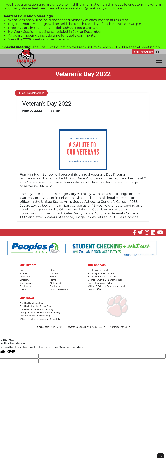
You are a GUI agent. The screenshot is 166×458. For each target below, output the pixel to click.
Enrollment (55, 286)
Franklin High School (98, 270)
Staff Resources (143, 51)
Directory (24, 280)
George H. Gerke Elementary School (105, 280)
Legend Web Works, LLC (92, 327)
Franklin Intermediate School (102, 276)
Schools (23, 273)
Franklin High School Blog (32, 303)
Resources (55, 276)
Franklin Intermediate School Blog (36, 309)
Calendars (55, 273)
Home (23, 270)
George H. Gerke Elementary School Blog (40, 312)
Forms (53, 280)
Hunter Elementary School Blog (35, 316)
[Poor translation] (11, 351)
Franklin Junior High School (101, 273)
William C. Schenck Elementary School (106, 286)
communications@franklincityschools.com (91, 8)
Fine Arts (24, 289)
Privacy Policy (42, 327)
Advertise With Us (120, 327)
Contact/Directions (59, 289)
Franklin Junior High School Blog (35, 306)
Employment (26, 286)
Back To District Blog (31, 93)
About (53, 270)
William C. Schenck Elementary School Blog (41, 319)
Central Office (94, 289)
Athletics (55, 283)
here (65, 39)
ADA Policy (56, 327)
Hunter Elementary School (101, 283)
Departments (26, 276)
